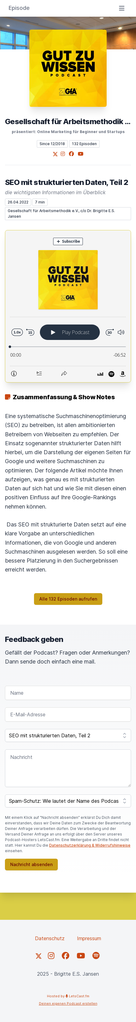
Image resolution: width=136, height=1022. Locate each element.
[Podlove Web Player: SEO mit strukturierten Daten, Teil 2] (68, 306)
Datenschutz (50, 938)
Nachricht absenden (31, 864)
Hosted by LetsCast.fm (68, 996)
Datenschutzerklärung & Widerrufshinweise (89, 845)
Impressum (89, 938)
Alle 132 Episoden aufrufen (68, 598)
